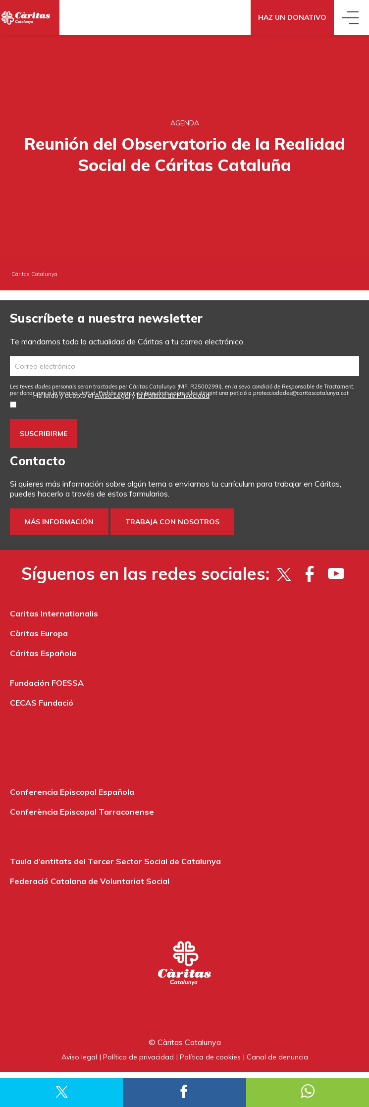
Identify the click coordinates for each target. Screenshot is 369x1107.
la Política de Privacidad (173, 395)
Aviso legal (79, 1056)
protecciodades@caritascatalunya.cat (301, 392)
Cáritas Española (43, 653)
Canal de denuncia (277, 1056)
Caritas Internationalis (54, 613)
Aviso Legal (112, 395)
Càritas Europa (39, 633)
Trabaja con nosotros (172, 521)
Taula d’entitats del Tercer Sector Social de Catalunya (115, 861)
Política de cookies (210, 1056)
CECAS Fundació (41, 703)
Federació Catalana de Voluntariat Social (89, 881)
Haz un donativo (292, 17)
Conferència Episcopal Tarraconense (82, 812)
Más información (59, 521)
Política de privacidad (138, 1056)
